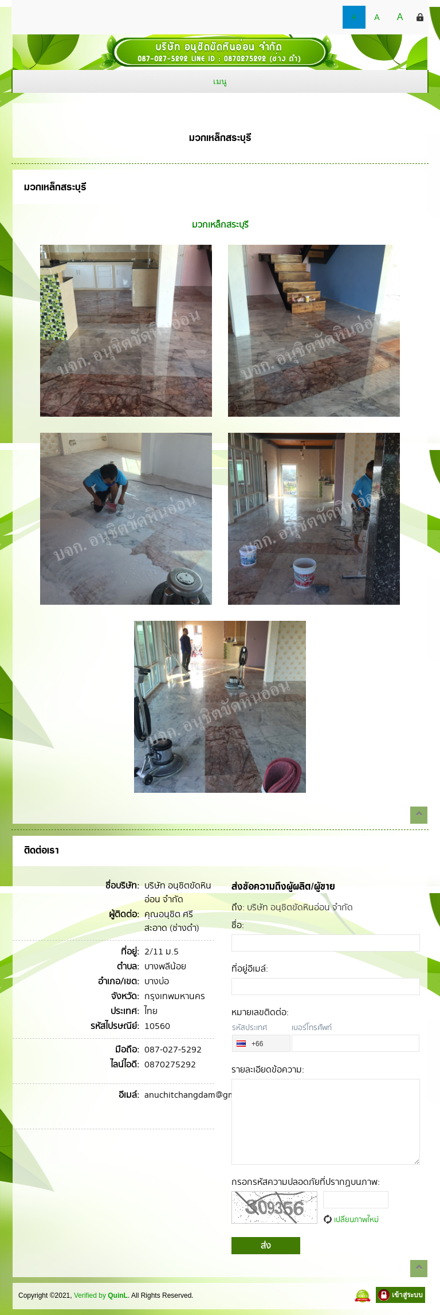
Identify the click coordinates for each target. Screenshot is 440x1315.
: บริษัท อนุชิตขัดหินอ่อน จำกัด (292, 908)
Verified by (101, 1295)
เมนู (220, 81)
